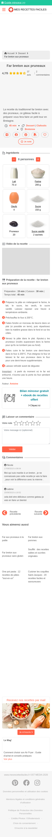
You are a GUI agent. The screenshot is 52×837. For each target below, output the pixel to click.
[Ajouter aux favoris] (45, 134)
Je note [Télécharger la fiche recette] (26, 141)
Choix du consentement (24, 823)
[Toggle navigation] (4, 9)
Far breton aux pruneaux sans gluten (13, 551)
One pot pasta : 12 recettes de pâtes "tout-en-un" (13, 571)
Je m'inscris (26, 732)
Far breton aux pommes (39, 536)
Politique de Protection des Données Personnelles (25, 812)
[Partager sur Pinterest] (25, 134)
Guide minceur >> (14, 2)
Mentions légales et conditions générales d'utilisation (25, 801)
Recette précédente (11, 513)
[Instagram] (37, 783)
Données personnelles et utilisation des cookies (25, 791)
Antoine (14, 384)
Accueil (9, 53)
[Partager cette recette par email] (6, 134)
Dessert (22, 53)
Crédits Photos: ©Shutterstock (25, 818)
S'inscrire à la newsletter (25, 828)
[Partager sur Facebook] (16, 134)
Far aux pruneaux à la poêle (13, 536)
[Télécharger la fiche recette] (35, 134)
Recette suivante (41, 513)
